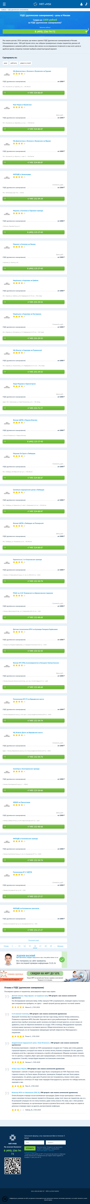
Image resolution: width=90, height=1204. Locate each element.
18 (46, 946)
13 (19, 946)
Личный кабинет (81, 4)
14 (25, 946)
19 (51, 946)
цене (5, 63)
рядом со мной (25, 63)
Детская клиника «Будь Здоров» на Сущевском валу (30, 996)
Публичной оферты (42, 1150)
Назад (6, 946)
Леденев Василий (25, 955)
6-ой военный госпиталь (20, 1014)
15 (30, 946)
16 (35, 946)
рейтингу (14, 63)
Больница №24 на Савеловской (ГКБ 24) (26, 1092)
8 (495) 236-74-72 (86, 4)
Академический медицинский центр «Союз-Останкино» (31, 1043)
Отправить (30, 1148)
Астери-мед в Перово (19, 1069)
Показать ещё (33, 940)
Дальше (60, 946)
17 (40, 946)
